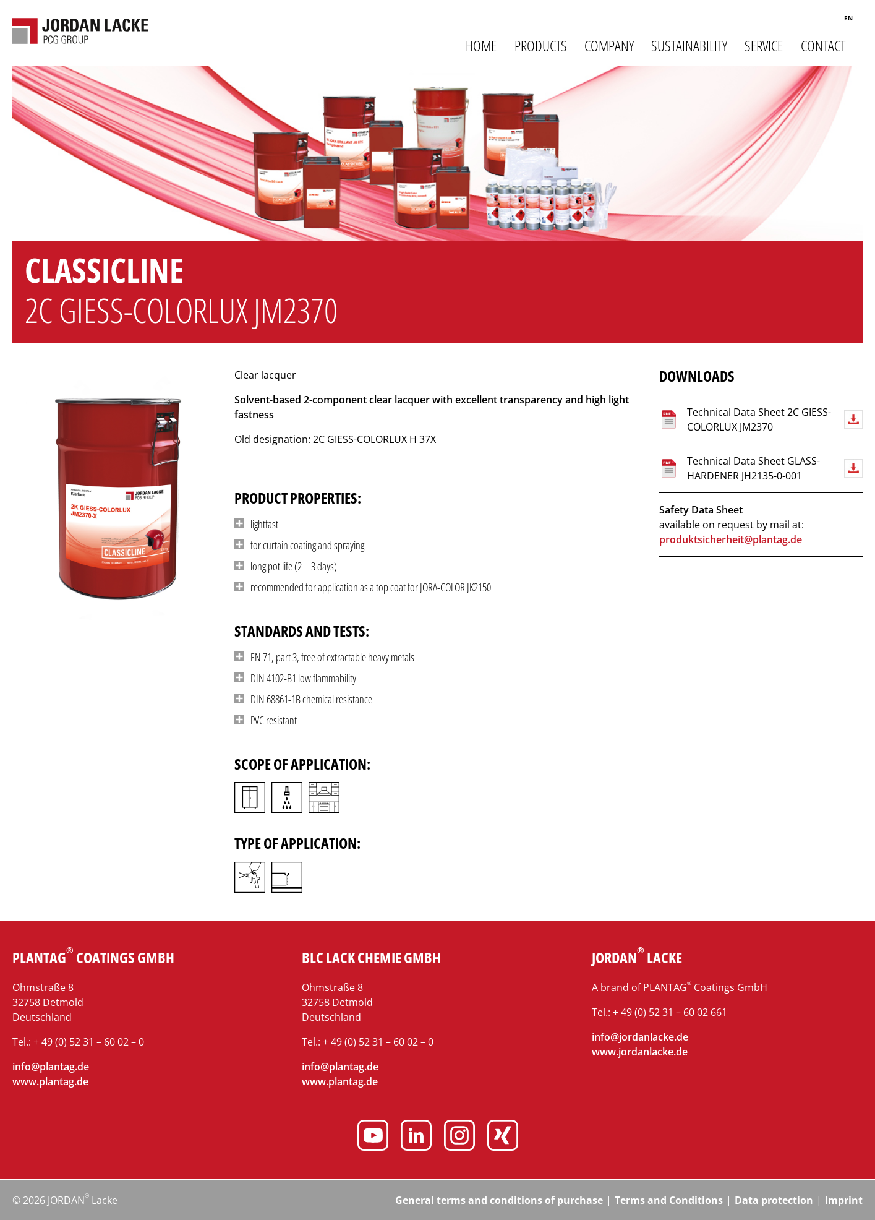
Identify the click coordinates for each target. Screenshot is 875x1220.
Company (609, 45)
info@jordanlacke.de (640, 1037)
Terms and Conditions (669, 1200)
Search (821, 19)
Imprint (844, 1200)
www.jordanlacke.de (640, 1052)
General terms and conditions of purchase (499, 1200)
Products (540, 45)
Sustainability (689, 45)
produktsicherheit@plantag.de (730, 539)
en (848, 18)
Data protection (774, 1200)
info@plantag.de (50, 1066)
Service (764, 45)
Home (481, 45)
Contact (823, 45)
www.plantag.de (50, 1081)
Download (853, 419)
